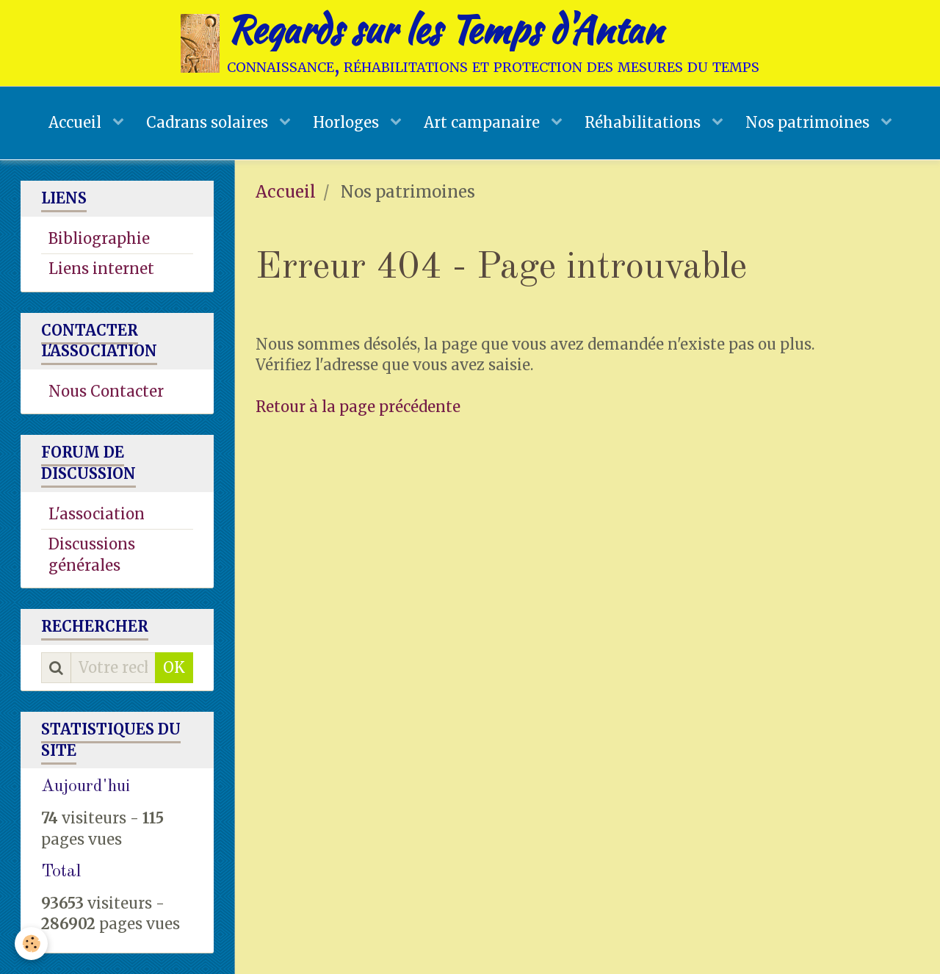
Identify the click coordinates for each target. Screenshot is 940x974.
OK (174, 667)
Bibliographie (99, 238)
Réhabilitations (644, 122)
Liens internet (101, 268)
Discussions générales (91, 554)
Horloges (348, 122)
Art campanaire (483, 122)
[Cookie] (31, 943)
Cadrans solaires (209, 122)
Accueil (76, 122)
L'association (96, 514)
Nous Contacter (106, 391)
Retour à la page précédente (358, 406)
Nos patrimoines (809, 122)
